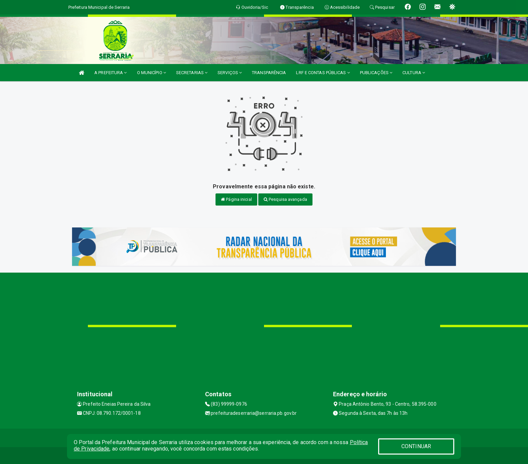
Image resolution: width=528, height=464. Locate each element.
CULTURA (413, 72)
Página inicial (236, 199)
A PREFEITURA (110, 72)
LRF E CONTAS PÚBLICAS (323, 72)
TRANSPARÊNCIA (269, 72)
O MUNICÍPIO (151, 72)
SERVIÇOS (230, 72)
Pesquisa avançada (285, 199)
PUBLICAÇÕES (376, 72)
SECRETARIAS (191, 72)
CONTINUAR (416, 446)
